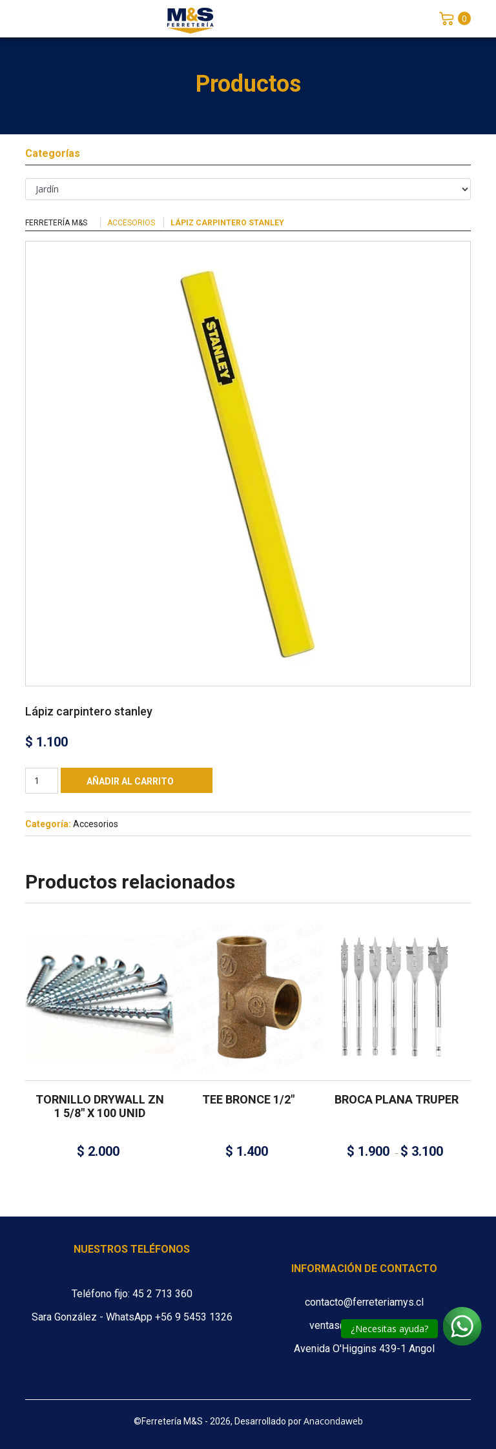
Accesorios (131, 222)
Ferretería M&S (56, 222)
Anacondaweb (333, 1421)
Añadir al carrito (130, 781)
